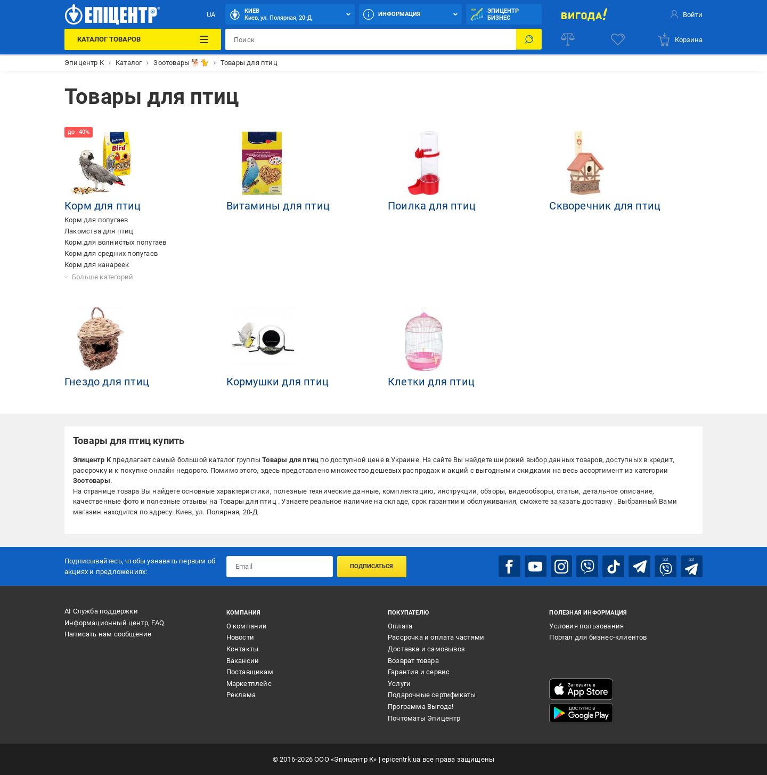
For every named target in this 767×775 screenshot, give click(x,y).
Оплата (400, 625)
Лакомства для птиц (99, 231)
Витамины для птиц (278, 205)
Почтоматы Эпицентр (424, 718)
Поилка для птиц (432, 205)
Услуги (399, 683)
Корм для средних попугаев (111, 253)
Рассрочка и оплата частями (436, 637)
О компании (246, 625)
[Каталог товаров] (142, 39)
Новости (240, 637)
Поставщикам (249, 672)
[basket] (680, 39)
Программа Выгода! (420, 706)
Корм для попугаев (96, 220)
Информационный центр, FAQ (114, 622)
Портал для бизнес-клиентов (598, 637)
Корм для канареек (96, 265)
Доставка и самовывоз (426, 648)
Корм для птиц (102, 205)
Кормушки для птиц (277, 381)
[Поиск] (529, 39)
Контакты (242, 648)
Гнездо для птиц (106, 381)
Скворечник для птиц (604, 205)
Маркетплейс (249, 683)
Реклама (241, 695)
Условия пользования (586, 625)
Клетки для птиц (431, 381)
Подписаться (371, 566)
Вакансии (242, 660)
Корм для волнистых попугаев (115, 242)
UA (211, 15)
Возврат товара (413, 660)
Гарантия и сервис (419, 672)
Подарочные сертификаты (432, 695)
